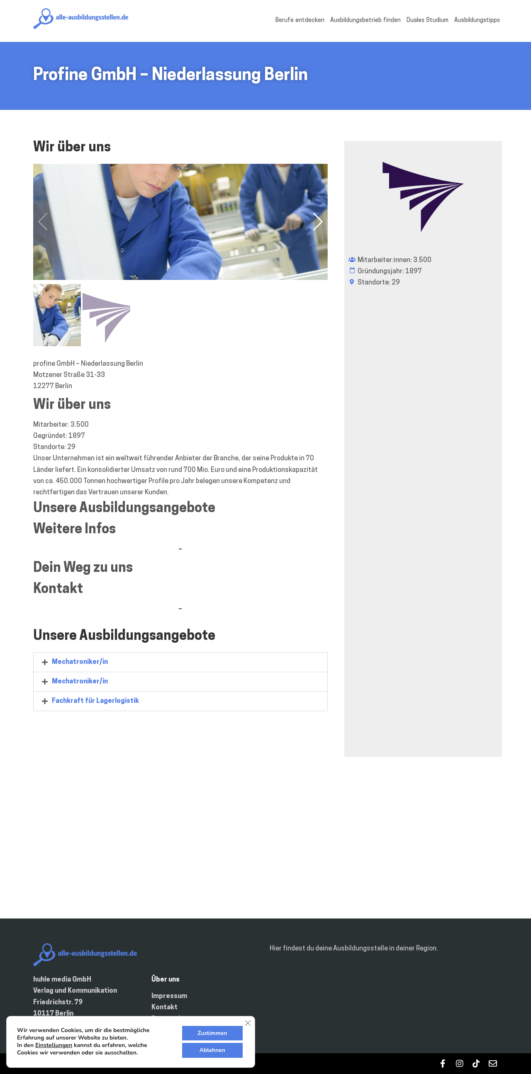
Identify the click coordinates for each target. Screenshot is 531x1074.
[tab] (180, 662)
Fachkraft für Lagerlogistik (95, 701)
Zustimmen (212, 1033)
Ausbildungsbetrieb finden (365, 20)
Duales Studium (427, 20)
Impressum (169, 996)
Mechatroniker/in (80, 662)
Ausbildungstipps (477, 20)
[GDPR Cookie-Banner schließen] (247, 1022)
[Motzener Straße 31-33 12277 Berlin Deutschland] (265, 845)
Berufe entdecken (299, 20)
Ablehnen (212, 1050)
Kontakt (164, 1007)
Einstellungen (53, 1045)
